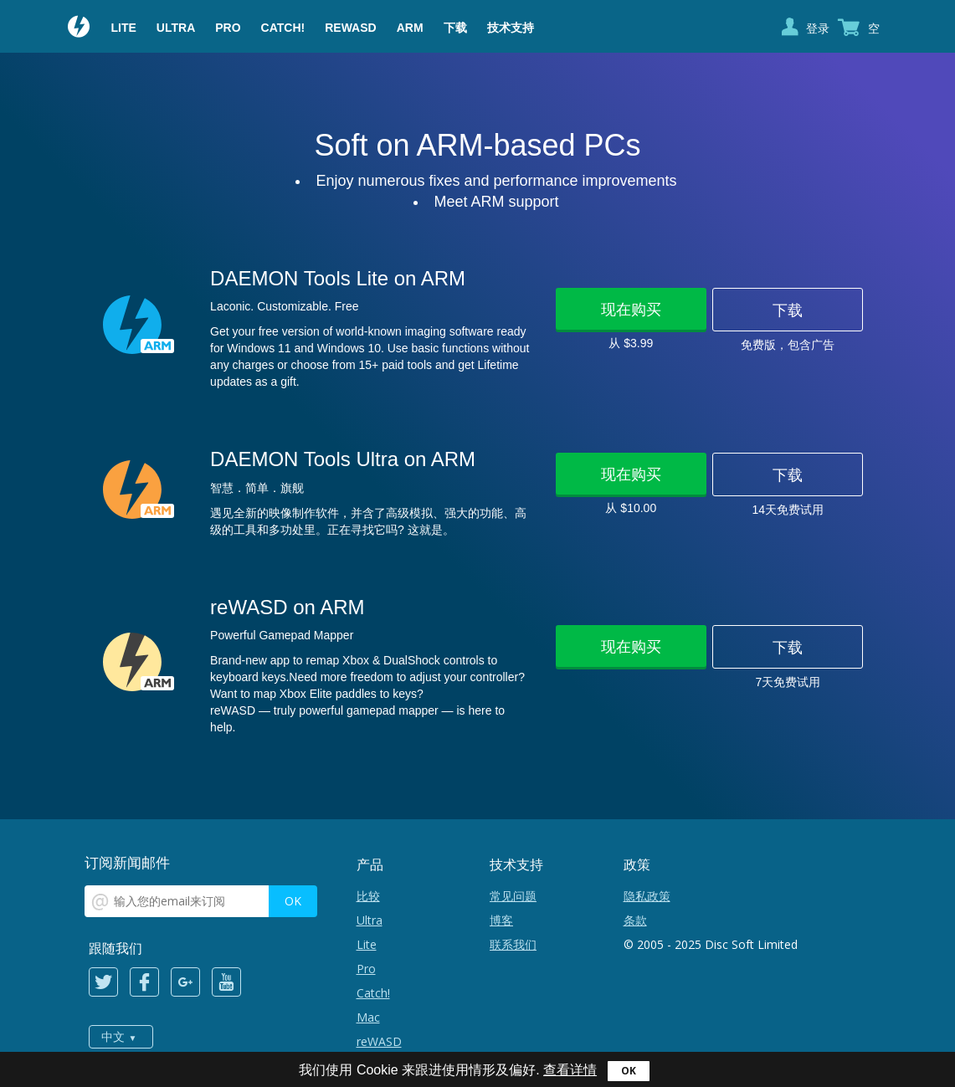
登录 (817, 28)
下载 (455, 27)
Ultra (176, 27)
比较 (368, 896)
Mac (368, 1017)
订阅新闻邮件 (127, 862)
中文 (113, 1036)
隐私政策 (647, 896)
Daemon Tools (79, 28)
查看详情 (570, 1070)
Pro (227, 27)
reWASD (350, 27)
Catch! (283, 27)
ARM (410, 27)
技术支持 (510, 27)
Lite (123, 27)
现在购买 (631, 309)
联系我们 (513, 944)
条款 (635, 920)
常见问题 (513, 896)
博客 (501, 920)
